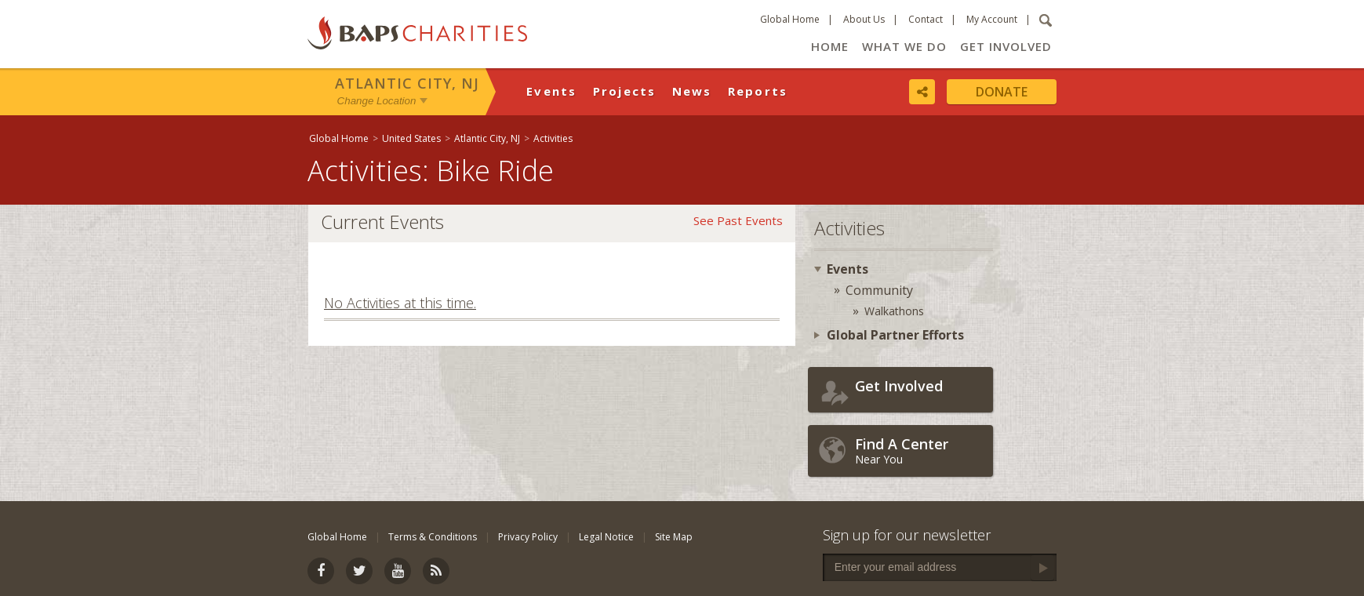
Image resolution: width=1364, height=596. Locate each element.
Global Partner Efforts (895, 334)
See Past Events (738, 220)
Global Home (790, 19)
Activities (553, 138)
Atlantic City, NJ (407, 83)
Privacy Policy (528, 536)
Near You (920, 450)
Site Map (674, 536)
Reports (758, 91)
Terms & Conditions (432, 536)
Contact (925, 19)
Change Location (376, 101)
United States (411, 138)
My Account (991, 19)
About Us (864, 19)
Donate (1002, 91)
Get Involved (1006, 46)
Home (830, 46)
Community (879, 290)
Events (551, 91)
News (692, 91)
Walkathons (894, 310)
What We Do (904, 46)
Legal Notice (606, 536)
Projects (625, 91)
